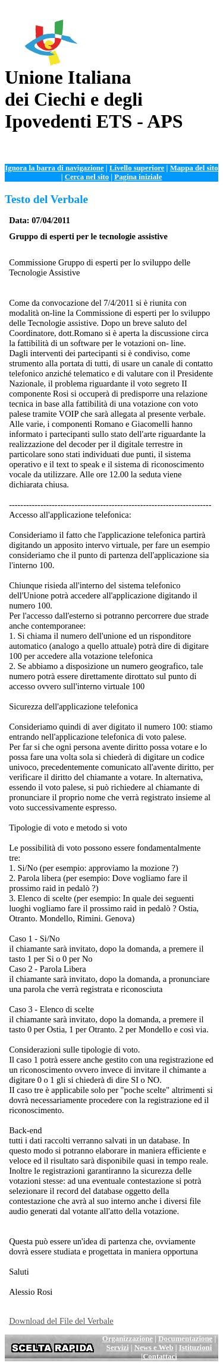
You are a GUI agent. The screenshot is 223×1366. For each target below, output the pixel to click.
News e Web (154, 1347)
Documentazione (185, 1339)
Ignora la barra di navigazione (54, 168)
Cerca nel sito (87, 177)
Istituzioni (195, 1347)
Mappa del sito (194, 168)
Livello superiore (137, 168)
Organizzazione (127, 1339)
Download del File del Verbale (61, 1321)
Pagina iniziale (138, 177)
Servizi (117, 1347)
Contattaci (160, 1356)
